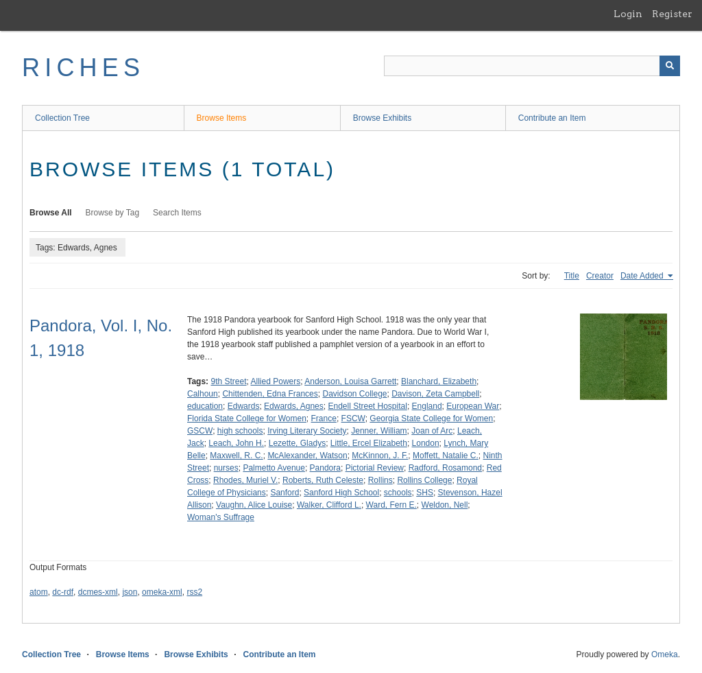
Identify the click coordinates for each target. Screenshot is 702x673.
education (205, 406)
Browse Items (222, 118)
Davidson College (354, 394)
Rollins (380, 480)
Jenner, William (379, 431)
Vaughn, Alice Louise (254, 505)
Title (571, 276)
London (425, 443)
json (129, 592)
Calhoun (202, 394)
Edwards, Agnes (294, 406)
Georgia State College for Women (431, 418)
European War (472, 406)
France (324, 418)
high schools (240, 431)
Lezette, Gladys (297, 443)
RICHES (83, 68)
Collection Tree (62, 118)
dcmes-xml (98, 592)
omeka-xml (162, 592)
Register (672, 13)
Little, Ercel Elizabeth (368, 443)
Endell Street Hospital (367, 406)
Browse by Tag (113, 212)
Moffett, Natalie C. (446, 455)
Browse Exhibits (382, 118)
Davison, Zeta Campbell (435, 394)
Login (628, 13)
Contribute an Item (552, 118)
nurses (226, 468)
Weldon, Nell (445, 505)
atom (38, 592)
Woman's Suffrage (220, 517)
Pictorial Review (375, 468)
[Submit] (669, 66)
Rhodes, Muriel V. (245, 480)
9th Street (228, 381)
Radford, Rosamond (445, 468)
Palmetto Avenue (274, 468)
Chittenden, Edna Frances (269, 394)
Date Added (643, 276)
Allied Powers (276, 381)
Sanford (284, 492)
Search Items (177, 212)
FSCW (353, 418)
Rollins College (424, 480)
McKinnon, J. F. (380, 455)
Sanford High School (341, 492)
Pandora (325, 468)
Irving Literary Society (306, 431)
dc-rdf (62, 592)
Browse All (50, 212)
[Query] (532, 66)
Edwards (244, 406)
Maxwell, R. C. (236, 455)
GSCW (200, 431)
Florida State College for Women (246, 418)
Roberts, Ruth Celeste (322, 480)
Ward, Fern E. (391, 505)
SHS (424, 492)
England (427, 406)
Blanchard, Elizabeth (438, 381)
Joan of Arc (431, 431)
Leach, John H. (236, 443)
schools (398, 492)
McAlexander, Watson (307, 455)
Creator (600, 276)
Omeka (664, 654)
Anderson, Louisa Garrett (350, 381)
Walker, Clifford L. (329, 505)
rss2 (194, 592)
